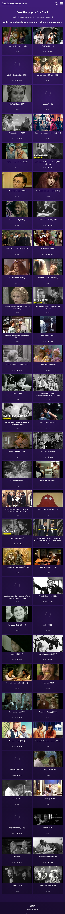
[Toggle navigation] (61, 3)
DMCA (32, 906)
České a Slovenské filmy (14, 3)
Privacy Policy (32, 910)
